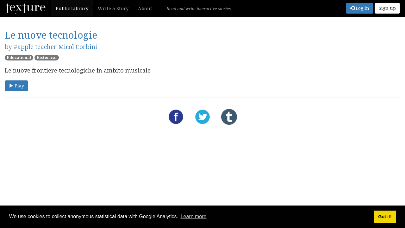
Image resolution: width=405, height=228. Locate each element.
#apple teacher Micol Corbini (55, 46)
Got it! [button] (384, 216)
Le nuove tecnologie (51, 34)
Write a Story (113, 8)
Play (16, 86)
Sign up (387, 8)
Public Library (72, 8)
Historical (47, 57)
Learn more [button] (194, 216)
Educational (19, 57)
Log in (359, 8)
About (145, 8)
